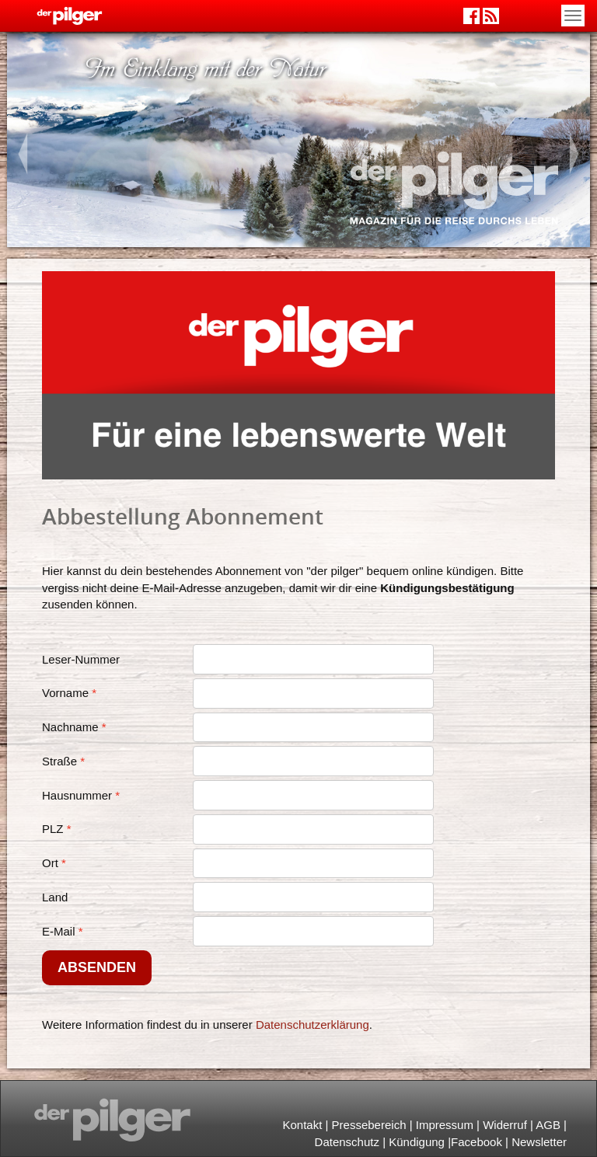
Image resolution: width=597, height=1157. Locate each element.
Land (55, 897)
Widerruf (505, 1124)
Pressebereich (369, 1124)
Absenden (97, 967)
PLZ (53, 828)
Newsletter (539, 1141)
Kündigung (417, 1141)
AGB (548, 1124)
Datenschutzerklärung (312, 1024)
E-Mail (58, 931)
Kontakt (302, 1124)
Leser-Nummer (81, 659)
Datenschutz (347, 1141)
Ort (50, 862)
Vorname (65, 692)
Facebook (476, 1141)
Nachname (70, 727)
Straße (59, 761)
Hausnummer (77, 795)
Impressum (444, 1124)
